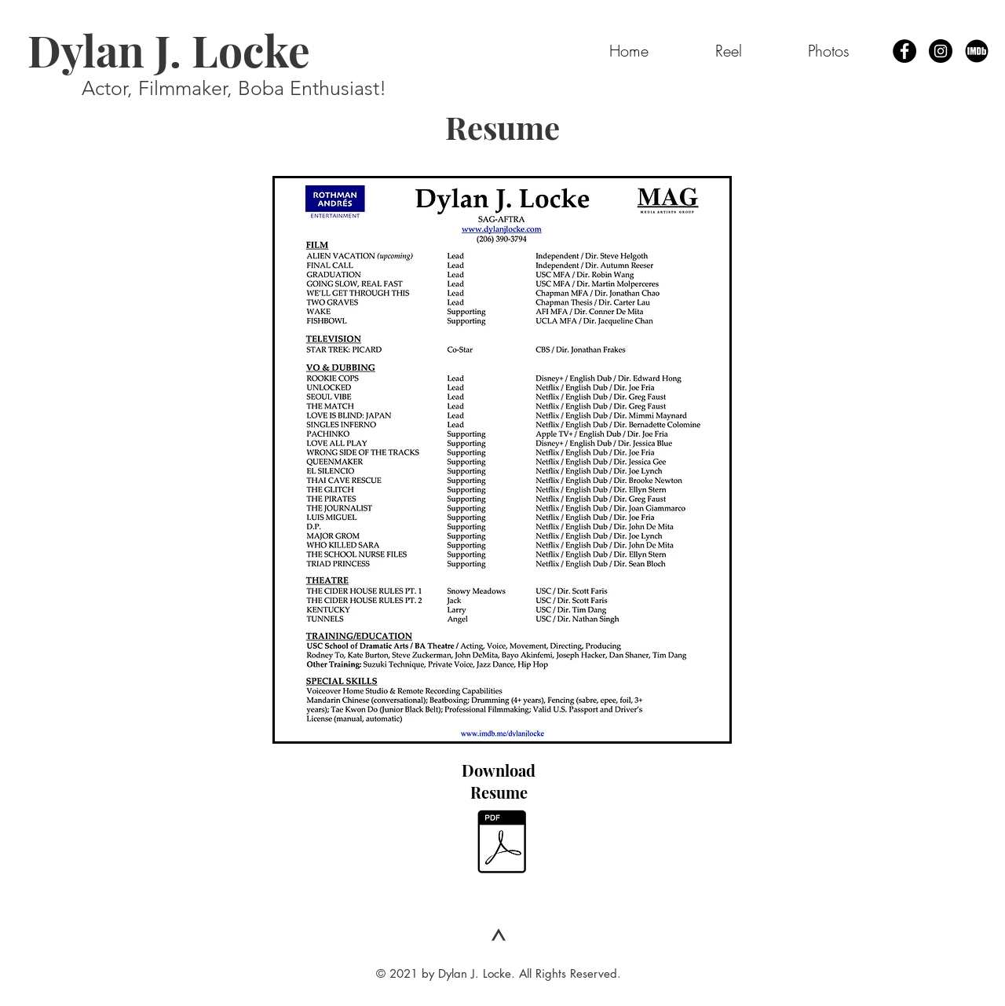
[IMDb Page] (977, 51)
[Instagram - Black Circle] (940, 51)
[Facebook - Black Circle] (904, 51)
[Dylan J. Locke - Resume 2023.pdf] (501, 843)
